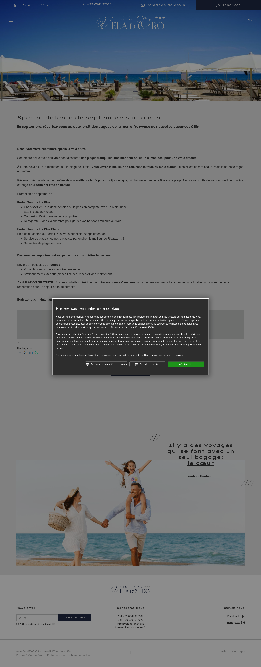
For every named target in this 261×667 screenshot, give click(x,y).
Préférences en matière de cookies (106, 364)
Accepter (186, 364)
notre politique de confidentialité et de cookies (159, 355)
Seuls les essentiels (147, 364)
